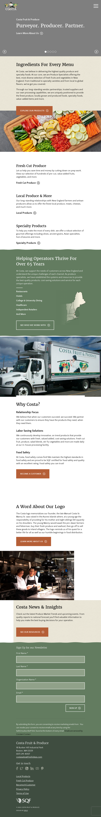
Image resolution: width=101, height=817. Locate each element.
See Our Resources (30, 636)
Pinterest (42, 768)
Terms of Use (22, 793)
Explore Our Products (32, 111)
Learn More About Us (27, 33)
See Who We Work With (33, 329)
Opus (26, 810)
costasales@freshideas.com (29, 757)
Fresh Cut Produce (26, 187)
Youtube (37, 768)
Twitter (21, 768)
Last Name (22, 666)
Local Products (24, 217)
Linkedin (31, 768)
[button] (4, 52)
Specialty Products (26, 247)
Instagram (26, 768)
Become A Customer (30, 478)
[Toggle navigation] (96, 6)
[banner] (11, 6)
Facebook (17, 768)
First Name (22, 653)
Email (19, 693)
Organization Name (26, 679)
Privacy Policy (22, 789)
